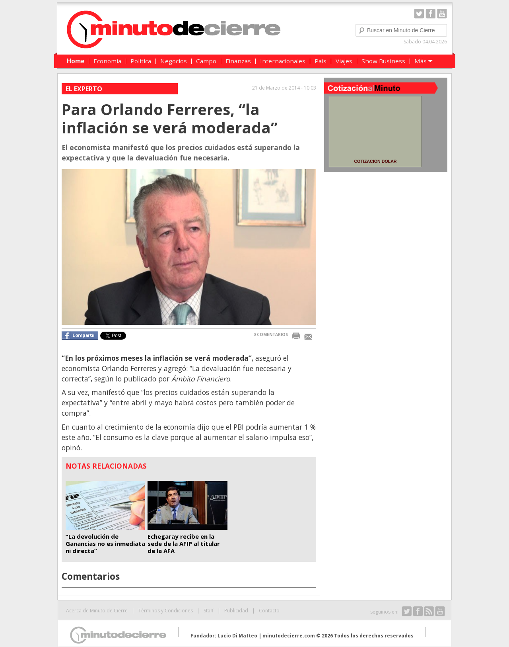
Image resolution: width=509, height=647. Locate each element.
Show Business (383, 61)
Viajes (344, 61)
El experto (84, 88)
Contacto (269, 610)
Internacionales (282, 61)
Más (420, 61)
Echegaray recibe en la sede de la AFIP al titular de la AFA (184, 543)
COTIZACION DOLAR (375, 161)
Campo (206, 61)
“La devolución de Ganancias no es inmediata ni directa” (105, 543)
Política (140, 61)
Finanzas (238, 61)
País (320, 61)
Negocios (173, 61)
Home (75, 61)
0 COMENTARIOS (270, 334)
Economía (107, 61)
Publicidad (236, 610)
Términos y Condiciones (165, 610)
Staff (209, 610)
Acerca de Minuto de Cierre (97, 610)
